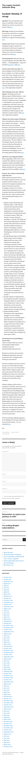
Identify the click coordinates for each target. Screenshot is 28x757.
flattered (10, 65)
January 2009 (8, 648)
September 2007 (8, 682)
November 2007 (8, 677)
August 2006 (7, 709)
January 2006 (8, 723)
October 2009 (8, 629)
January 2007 (7, 698)
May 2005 (6, 740)
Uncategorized (5, 433)
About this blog (8, 552)
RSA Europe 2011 (8, 565)
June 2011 (6, 587)
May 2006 (7, 715)
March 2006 (7, 719)
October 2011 (7, 579)
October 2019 (7, 577)
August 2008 (7, 659)
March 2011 (7, 594)
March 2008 (7, 669)
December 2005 (8, 725)
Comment (5, 451)
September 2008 (8, 656)
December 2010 (8, 600)
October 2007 (8, 679)
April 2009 (7, 642)
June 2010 (6, 613)
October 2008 (8, 654)
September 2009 (9, 631)
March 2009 (7, 644)
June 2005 (7, 738)
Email (4, 481)
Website (4, 488)
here (11, 27)
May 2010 (6, 615)
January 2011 (7, 598)
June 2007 (7, 688)
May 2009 (7, 640)
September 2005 (8, 732)
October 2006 (8, 705)
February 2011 (8, 596)
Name (4, 474)
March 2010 (7, 619)
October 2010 (7, 604)
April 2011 (6, 592)
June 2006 (7, 713)
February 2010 (8, 621)
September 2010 (8, 606)
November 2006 (8, 702)
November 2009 (8, 627)
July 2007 (6, 686)
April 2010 (7, 617)
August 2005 (7, 734)
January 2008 (7, 673)
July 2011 (6, 585)
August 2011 (7, 583)
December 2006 (8, 700)
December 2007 (8, 675)
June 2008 (7, 663)
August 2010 (7, 608)
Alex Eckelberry (6, 432)
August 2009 (7, 633)
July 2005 (6, 736)
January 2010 (7, 623)
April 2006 (7, 717)
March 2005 (7, 744)
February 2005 (8, 746)
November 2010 (8, 602)
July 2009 (6, 636)
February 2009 (8, 646)
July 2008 (6, 661)
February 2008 (8, 671)
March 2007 (7, 694)
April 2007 (7, 692)
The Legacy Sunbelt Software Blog (11, 6)
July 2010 (6, 610)
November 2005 (8, 727)
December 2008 (8, 650)
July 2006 (6, 711)
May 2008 (6, 665)
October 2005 (8, 730)
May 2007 (6, 690)
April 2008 (7, 667)
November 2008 (8, 652)
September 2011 (8, 581)
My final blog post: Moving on (13, 554)
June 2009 (7, 638)
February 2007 (8, 696)
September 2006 (9, 707)
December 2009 (8, 625)
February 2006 (8, 721)
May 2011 (6, 590)
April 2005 (7, 742)
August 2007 (7, 684)
